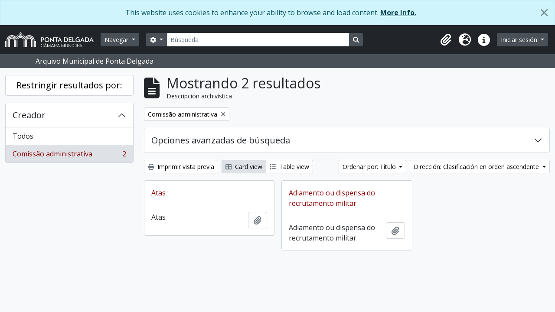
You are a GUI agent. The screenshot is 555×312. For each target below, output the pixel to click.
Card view (243, 166)
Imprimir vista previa (181, 166)
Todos (23, 136)
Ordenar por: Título (370, 166)
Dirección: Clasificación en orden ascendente (477, 166)
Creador (29, 115)
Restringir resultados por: (69, 85)
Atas (158, 193)
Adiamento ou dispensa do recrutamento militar (332, 198)
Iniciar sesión (520, 40)
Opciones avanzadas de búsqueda (220, 140)
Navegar (117, 40)
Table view (289, 166)
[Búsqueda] (257, 39)
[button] (445, 39)
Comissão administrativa (69, 155)
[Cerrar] (544, 12)
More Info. (398, 12)
